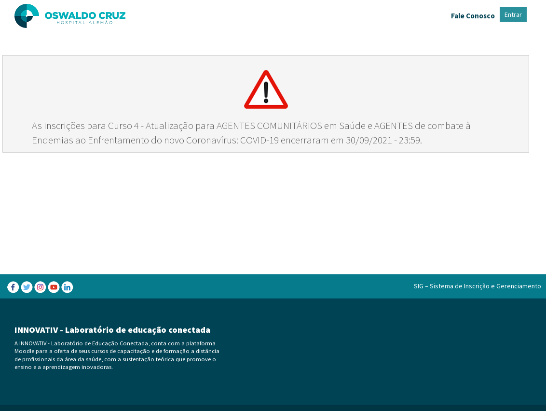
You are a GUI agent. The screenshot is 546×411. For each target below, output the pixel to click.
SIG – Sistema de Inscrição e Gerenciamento (477, 286)
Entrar (513, 14)
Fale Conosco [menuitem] (473, 15)
